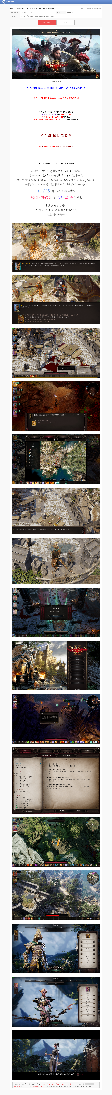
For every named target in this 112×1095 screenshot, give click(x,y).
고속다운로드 (46, 23)
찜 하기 (65, 23)
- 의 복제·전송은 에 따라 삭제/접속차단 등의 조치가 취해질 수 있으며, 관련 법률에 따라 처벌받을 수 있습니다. (53, 1086)
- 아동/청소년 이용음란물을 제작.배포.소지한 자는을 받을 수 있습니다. (53, 1084)
